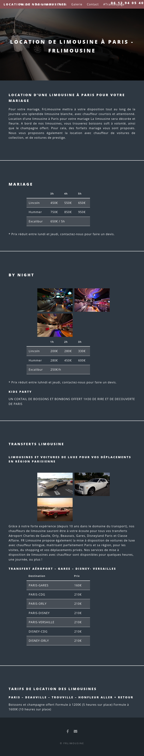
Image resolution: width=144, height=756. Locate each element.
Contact (93, 4)
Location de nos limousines (35, 4)
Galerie (76, 4)
